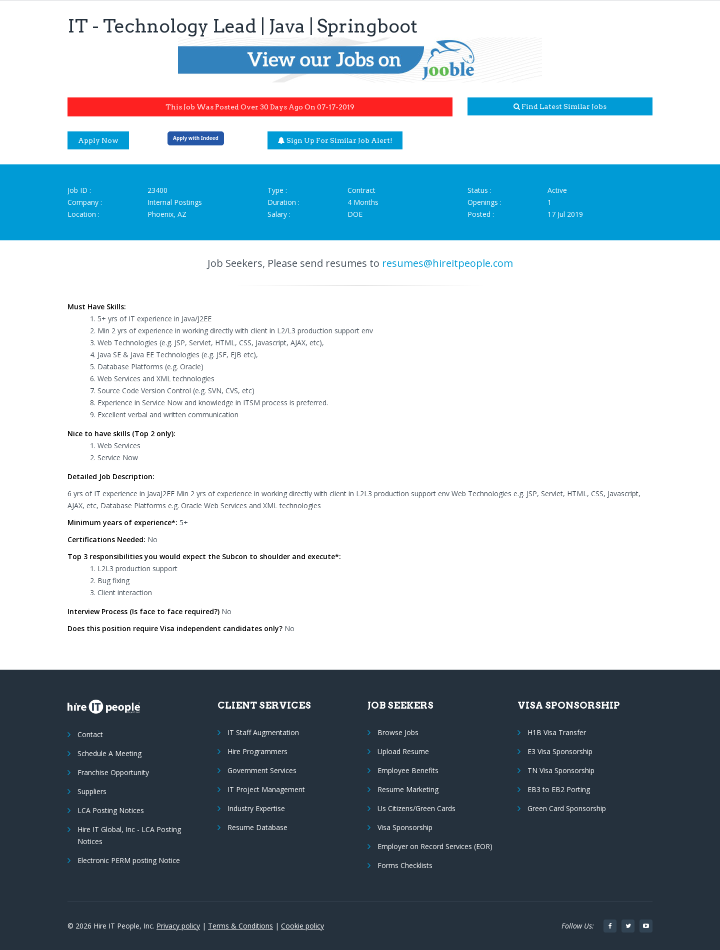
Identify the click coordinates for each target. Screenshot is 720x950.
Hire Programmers (258, 751)
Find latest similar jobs (560, 106)
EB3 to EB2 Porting (559, 789)
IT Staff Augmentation (263, 732)
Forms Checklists (405, 865)
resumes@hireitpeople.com (447, 263)
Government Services (262, 770)
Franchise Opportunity (113, 772)
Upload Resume (403, 751)
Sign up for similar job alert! (335, 140)
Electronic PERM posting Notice (129, 860)
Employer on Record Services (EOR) (435, 846)
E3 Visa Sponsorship (560, 751)
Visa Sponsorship (405, 827)
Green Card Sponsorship (567, 808)
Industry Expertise (256, 808)
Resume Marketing (408, 789)
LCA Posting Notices (111, 810)
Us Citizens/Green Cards (417, 808)
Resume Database (258, 827)
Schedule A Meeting (110, 753)
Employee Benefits (408, 770)
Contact (90, 734)
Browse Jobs (398, 732)
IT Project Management (266, 789)
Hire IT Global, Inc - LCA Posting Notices (129, 835)
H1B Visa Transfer (557, 732)
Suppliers (92, 791)
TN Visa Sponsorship (561, 770)
